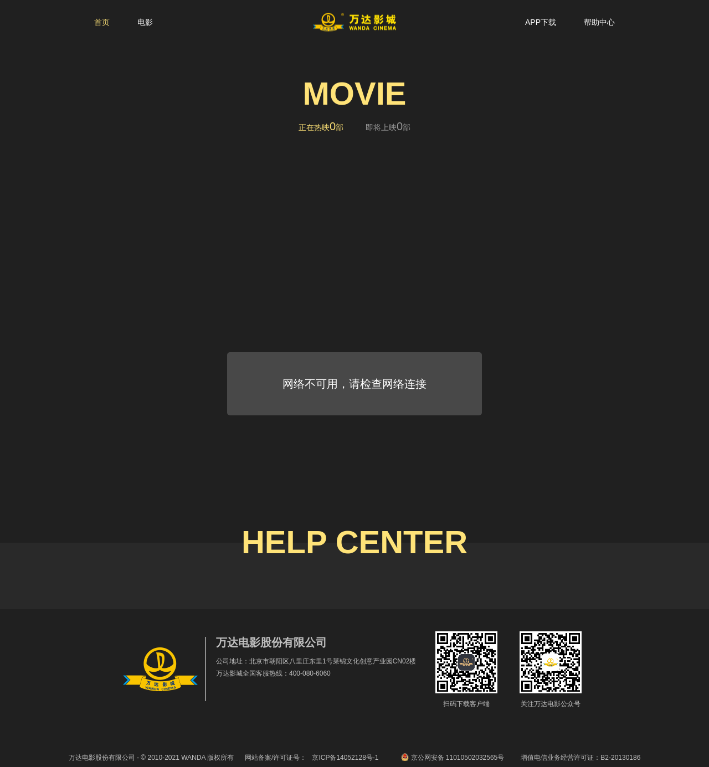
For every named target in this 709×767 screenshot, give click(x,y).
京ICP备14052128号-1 (345, 757)
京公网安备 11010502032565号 (453, 757)
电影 (145, 22)
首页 (102, 22)
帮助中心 (599, 22)
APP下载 (540, 22)
